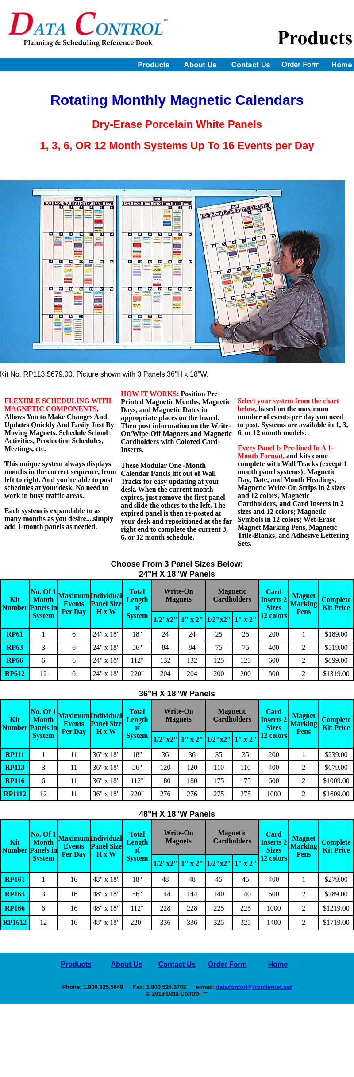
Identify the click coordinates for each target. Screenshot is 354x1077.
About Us (126, 964)
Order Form (227, 964)
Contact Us (177, 964)
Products (76, 964)
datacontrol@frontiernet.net (254, 987)
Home (278, 964)
